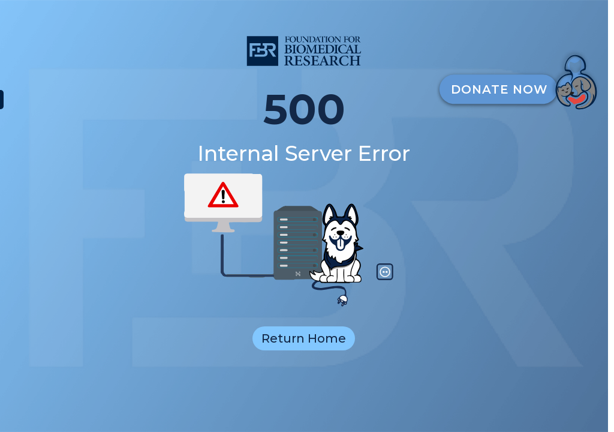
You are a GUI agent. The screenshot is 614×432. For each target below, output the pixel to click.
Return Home (303, 338)
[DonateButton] (523, 79)
